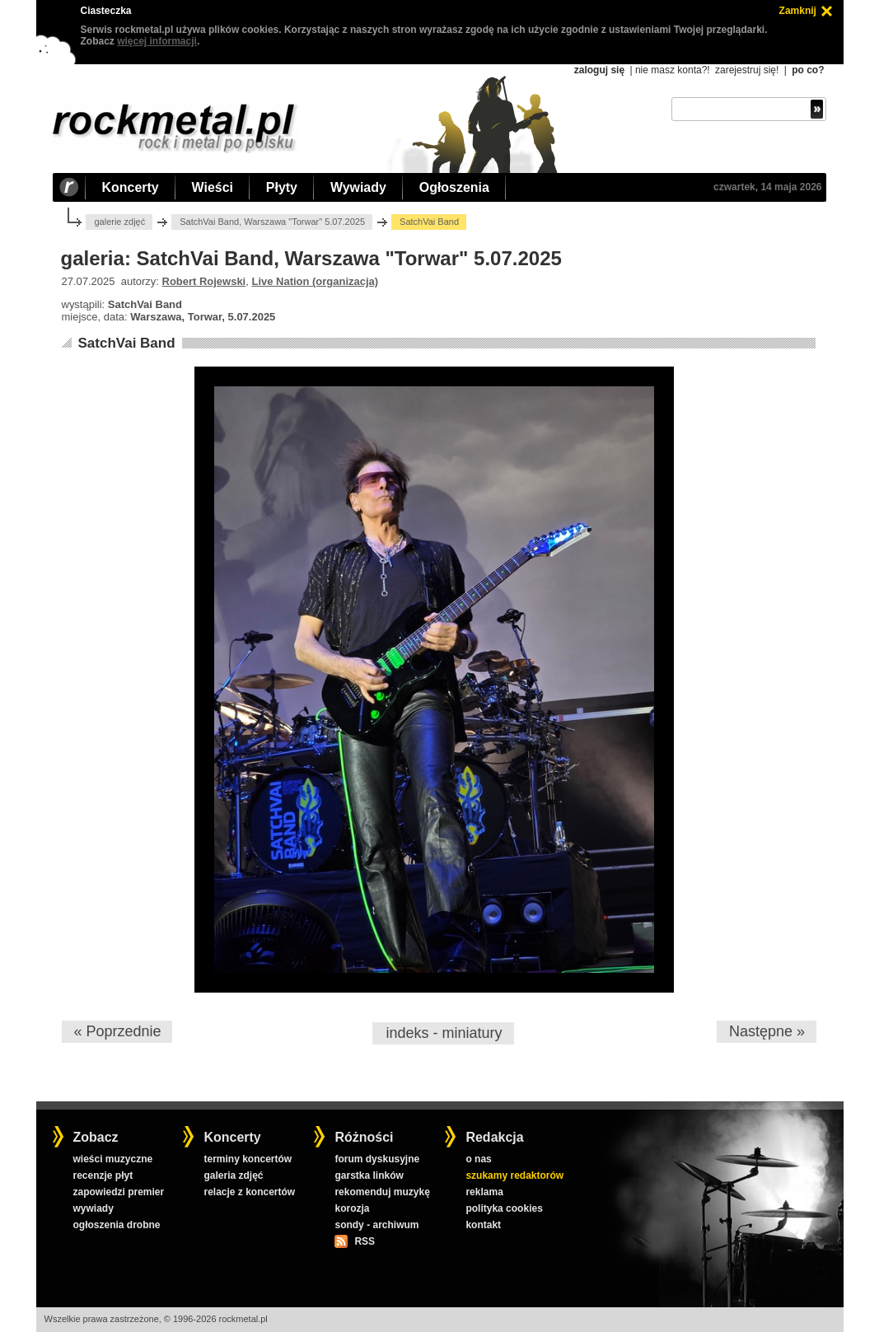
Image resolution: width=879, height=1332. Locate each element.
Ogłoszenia (454, 187)
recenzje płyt (102, 1175)
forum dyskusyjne (376, 1159)
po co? (808, 70)
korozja (351, 1208)
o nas (478, 1159)
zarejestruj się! (746, 70)
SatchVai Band (126, 343)
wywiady (92, 1208)
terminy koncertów (247, 1159)
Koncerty (130, 187)
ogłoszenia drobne (116, 1225)
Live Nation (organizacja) (314, 281)
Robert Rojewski (204, 281)
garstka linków (368, 1175)
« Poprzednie (117, 1031)
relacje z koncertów (249, 1192)
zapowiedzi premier (118, 1192)
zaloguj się (599, 70)
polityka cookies (503, 1208)
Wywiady (358, 187)
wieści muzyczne (112, 1159)
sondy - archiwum (376, 1225)
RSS (364, 1241)
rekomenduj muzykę (381, 1192)
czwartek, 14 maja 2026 (767, 187)
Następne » (767, 1031)
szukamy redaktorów (514, 1175)
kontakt (483, 1225)
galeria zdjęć (233, 1175)
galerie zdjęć (119, 222)
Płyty (281, 187)
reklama (484, 1192)
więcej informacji (157, 41)
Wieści (212, 187)
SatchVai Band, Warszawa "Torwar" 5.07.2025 (272, 222)
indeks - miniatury (444, 1033)
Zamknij (797, 10)
